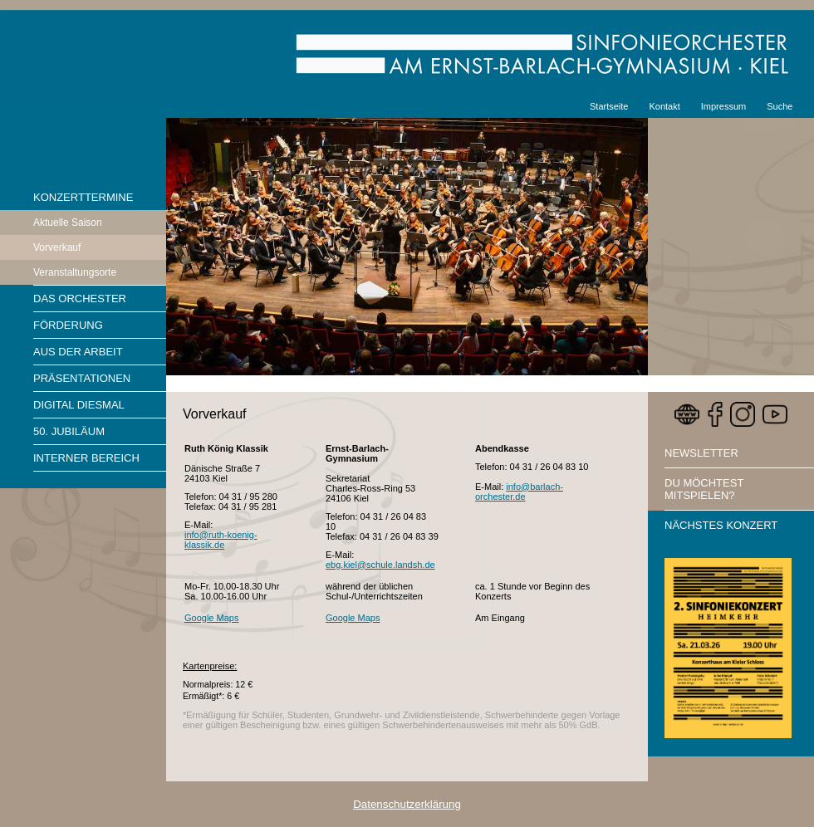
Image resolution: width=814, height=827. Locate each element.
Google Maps (211, 618)
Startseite (609, 106)
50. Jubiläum (69, 431)
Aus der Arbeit (78, 351)
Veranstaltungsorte (74, 272)
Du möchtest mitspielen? (703, 489)
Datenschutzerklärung (407, 804)
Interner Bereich (86, 458)
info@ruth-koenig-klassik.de (220, 540)
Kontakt (664, 106)
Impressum (723, 106)
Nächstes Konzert (720, 525)
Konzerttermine (83, 197)
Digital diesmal (79, 405)
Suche (779, 106)
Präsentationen (81, 378)
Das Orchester (79, 298)
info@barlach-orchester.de (519, 492)
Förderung (68, 325)
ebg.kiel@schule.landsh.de (380, 565)
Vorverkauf (57, 247)
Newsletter (701, 453)
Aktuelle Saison (67, 222)
